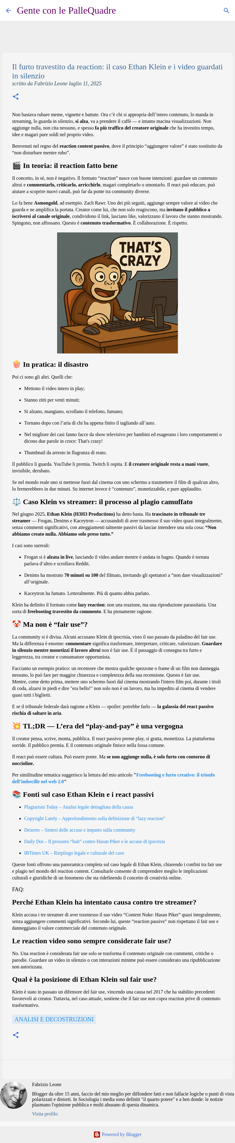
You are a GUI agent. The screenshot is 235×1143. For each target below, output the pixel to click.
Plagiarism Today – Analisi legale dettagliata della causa (78, 807)
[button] (15, 97)
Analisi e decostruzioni (54, 1019)
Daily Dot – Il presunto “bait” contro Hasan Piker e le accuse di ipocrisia (94, 841)
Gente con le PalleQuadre (66, 10)
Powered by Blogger (117, 1134)
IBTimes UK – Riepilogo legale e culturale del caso (74, 853)
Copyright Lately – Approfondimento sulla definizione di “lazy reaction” (94, 818)
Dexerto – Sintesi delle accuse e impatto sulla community (79, 830)
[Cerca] (124, 10)
